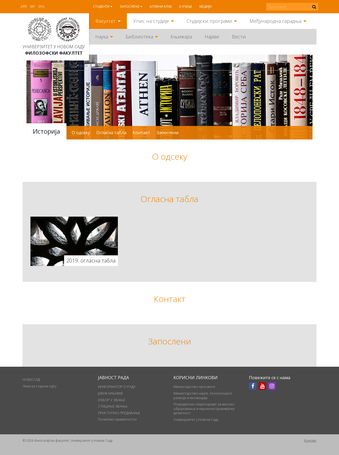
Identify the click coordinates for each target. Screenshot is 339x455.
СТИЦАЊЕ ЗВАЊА (112, 406)
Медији (205, 6)
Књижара (181, 36)
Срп (24, 6)
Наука (101, 36)
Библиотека (139, 36)
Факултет (105, 21)
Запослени (129, 6)
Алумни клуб (161, 6)
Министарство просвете (194, 386)
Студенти (101, 6)
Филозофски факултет (54, 53)
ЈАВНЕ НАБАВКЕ (110, 393)
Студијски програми (209, 21)
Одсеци (60, 65)
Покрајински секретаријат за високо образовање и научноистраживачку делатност (204, 408)
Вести (239, 36)
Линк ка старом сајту (39, 386)
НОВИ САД (31, 379)
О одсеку (81, 132)
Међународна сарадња (275, 21)
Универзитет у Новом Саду (54, 47)
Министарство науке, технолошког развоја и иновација (203, 395)
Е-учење (185, 6)
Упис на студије (151, 21)
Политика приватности (117, 419)
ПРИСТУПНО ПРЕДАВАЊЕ (119, 412)
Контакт (141, 132)
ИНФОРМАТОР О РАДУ (117, 386)
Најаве (212, 36)
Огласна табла (111, 132)
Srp (32, 6)
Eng (41, 6)
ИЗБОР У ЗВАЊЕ (111, 399)
